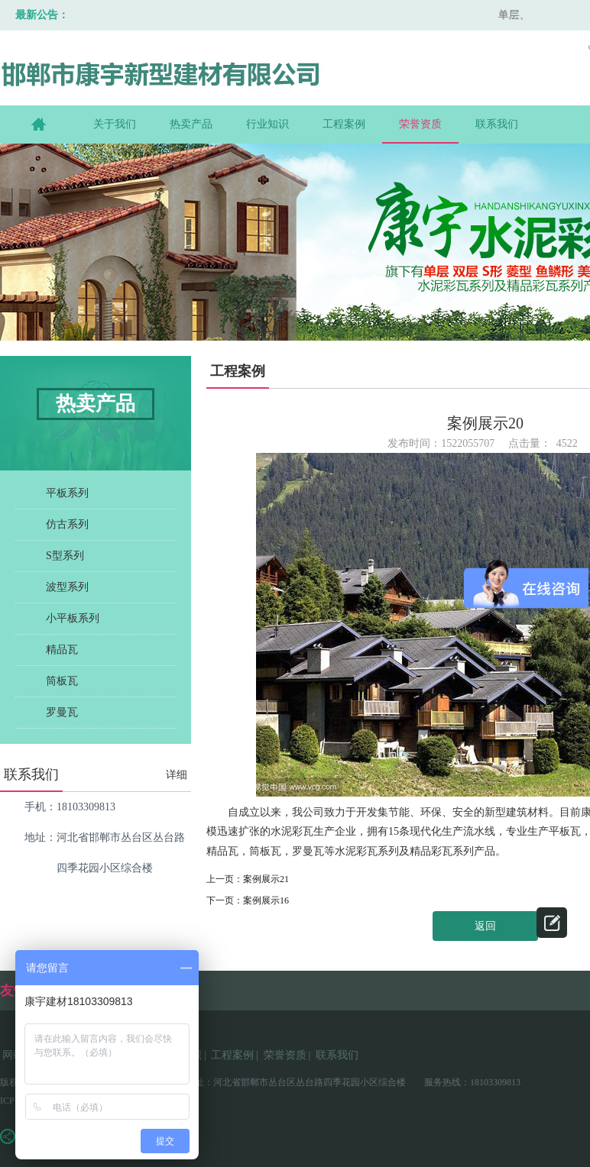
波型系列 (67, 587)
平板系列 (67, 493)
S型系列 (65, 555)
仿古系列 (67, 524)
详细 (176, 775)
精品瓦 (62, 649)
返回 (485, 926)
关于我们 (114, 124)
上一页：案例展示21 (247, 879)
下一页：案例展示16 (247, 900)
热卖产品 (191, 124)
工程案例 (344, 124)
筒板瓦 (62, 681)
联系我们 (496, 124)
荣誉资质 (420, 124)
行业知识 (267, 124)
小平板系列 (72, 618)
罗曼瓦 (62, 712)
